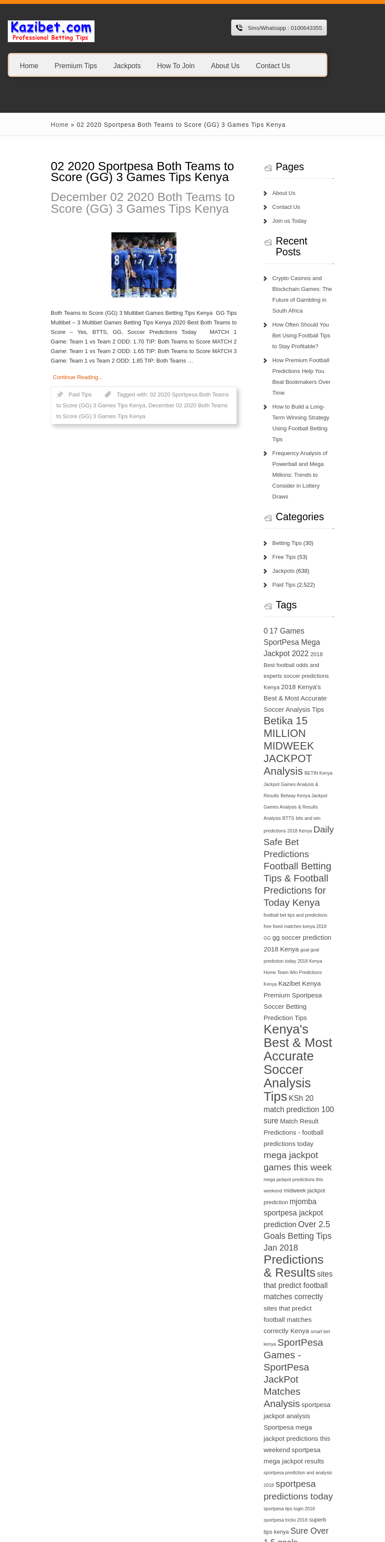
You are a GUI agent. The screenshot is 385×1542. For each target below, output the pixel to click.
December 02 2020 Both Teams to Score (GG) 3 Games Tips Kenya (120, 202)
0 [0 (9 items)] (274, 587)
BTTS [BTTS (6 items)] (317, 741)
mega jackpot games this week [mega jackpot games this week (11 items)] (310, 1020)
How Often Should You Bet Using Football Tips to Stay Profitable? (314, 324)
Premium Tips (76, 65)
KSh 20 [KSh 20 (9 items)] (284, 973)
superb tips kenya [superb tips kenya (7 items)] (318, 1326)
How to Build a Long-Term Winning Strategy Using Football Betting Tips (313, 396)
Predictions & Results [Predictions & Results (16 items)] (308, 1120)
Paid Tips (57, 385)
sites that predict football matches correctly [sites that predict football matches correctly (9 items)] (312, 1139)
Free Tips (292, 513)
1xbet (33, 1488)
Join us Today (298, 221)
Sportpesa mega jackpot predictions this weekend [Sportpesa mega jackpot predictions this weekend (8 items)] (311, 1245)
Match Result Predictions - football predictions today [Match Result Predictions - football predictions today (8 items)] (307, 996)
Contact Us (273, 65)
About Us (225, 65)
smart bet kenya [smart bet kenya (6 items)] (309, 1174)
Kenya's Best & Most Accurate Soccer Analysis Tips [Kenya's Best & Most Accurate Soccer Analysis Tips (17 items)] (309, 933)
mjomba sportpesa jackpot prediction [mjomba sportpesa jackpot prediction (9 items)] (302, 1067)
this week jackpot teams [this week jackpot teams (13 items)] (304, 1385)
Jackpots (126, 65)
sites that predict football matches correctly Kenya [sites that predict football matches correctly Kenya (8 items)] (311, 1162)
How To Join (176, 65)
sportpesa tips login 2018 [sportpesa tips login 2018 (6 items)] (297, 1315)
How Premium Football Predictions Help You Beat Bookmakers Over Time (313, 360)
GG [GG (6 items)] (301, 838)
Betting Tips (295, 499)
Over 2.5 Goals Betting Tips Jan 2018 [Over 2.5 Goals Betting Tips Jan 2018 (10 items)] (306, 1090)
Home (29, 65)
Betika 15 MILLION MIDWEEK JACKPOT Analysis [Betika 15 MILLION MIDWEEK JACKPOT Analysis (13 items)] (301, 680)
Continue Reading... (55, 367)
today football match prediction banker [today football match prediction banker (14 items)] (313, 1434)
